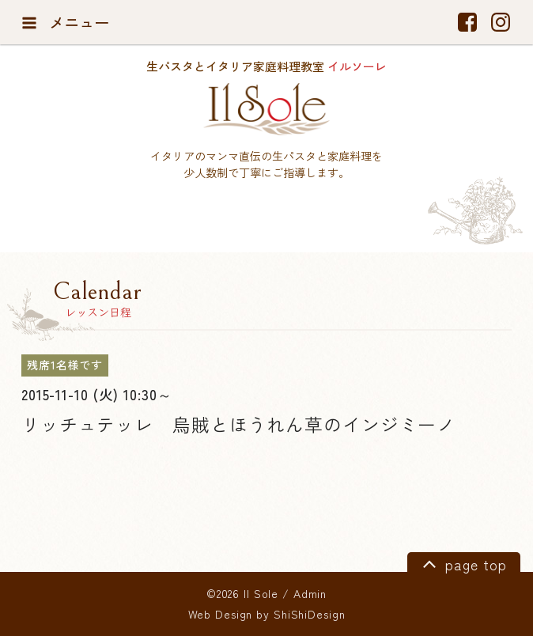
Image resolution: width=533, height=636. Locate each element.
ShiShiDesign (310, 614)
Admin (310, 593)
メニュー (65, 22)
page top (462, 563)
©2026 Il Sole (242, 593)
